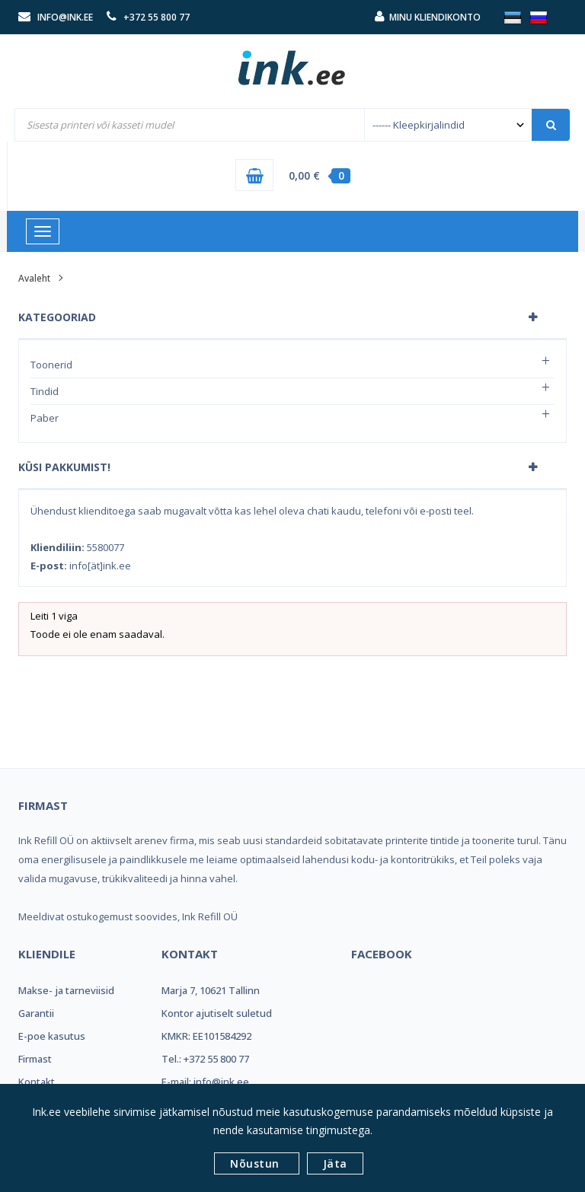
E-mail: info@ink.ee (205, 1081)
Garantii (36, 1013)
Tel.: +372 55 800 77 (205, 1059)
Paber (44, 418)
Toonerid (51, 364)
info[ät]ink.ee (100, 565)
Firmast (35, 1059)
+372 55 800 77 (156, 17)
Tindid (44, 391)
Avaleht (34, 278)
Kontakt (36, 1081)
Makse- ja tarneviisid (66, 990)
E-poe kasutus (51, 1036)
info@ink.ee (65, 17)
